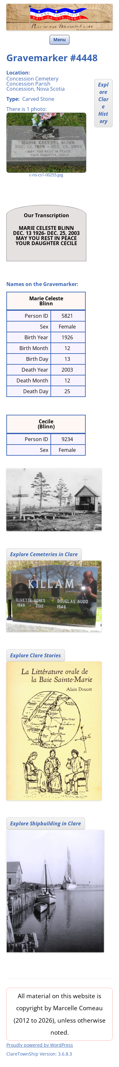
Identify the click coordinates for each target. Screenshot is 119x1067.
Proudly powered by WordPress (39, 1045)
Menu (59, 39)
